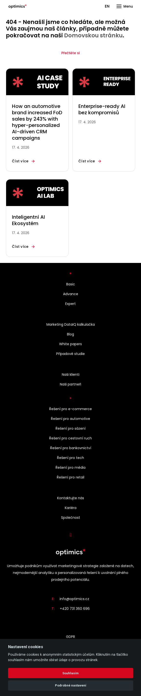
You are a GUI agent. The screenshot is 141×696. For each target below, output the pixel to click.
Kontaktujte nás (70, 498)
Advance (70, 293)
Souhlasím (70, 673)
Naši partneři (70, 384)
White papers (70, 344)
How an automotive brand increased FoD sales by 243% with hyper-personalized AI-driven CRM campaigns (37, 122)
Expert (70, 303)
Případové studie (70, 353)
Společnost (70, 517)
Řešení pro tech (70, 457)
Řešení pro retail (70, 477)
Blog (70, 334)
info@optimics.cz (74, 598)
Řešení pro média (70, 467)
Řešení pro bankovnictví (70, 448)
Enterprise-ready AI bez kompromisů (101, 109)
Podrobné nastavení (70, 685)
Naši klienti (70, 374)
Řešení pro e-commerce (70, 408)
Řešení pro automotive (70, 418)
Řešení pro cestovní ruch (70, 438)
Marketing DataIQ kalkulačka (70, 324)
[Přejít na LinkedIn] (70, 534)
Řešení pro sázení (70, 428)
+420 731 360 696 (75, 608)
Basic (70, 284)
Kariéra (70, 507)
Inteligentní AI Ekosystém (28, 220)
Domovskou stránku (93, 35)
